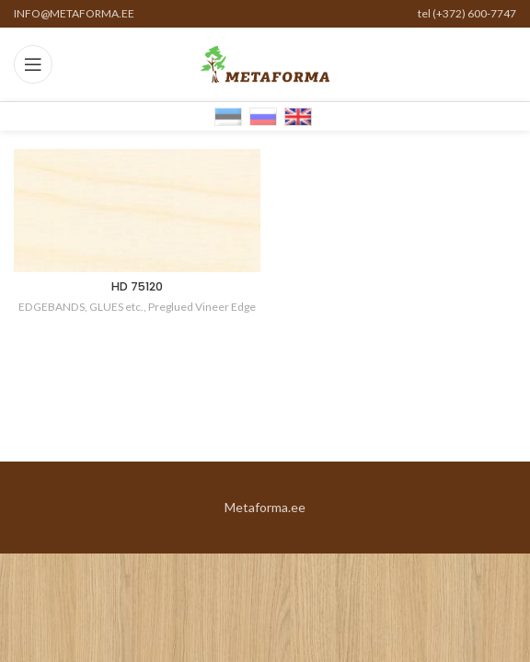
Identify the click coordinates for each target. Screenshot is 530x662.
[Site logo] (265, 63)
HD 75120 (137, 286)
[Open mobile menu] (33, 64)
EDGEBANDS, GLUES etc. (81, 307)
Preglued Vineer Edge (202, 307)
